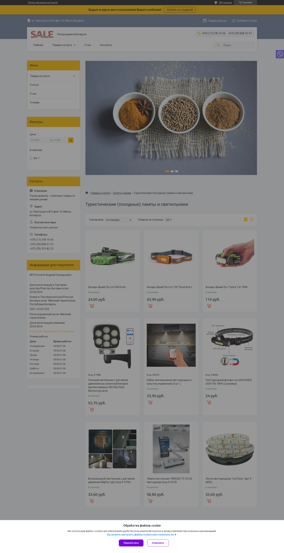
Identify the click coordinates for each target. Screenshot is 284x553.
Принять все (131, 543)
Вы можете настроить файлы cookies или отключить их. (140, 534)
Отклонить (158, 543)
